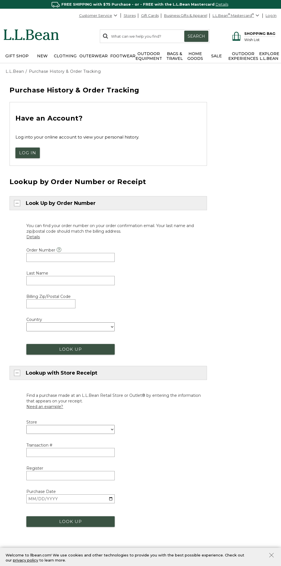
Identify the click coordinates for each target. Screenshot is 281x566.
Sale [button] (216, 55)
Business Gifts (158, 537)
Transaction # (39, 362)
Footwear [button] (122, 55)
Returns (83, 496)
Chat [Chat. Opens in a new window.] (15, 478)
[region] (140, 4)
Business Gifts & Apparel (185, 15)
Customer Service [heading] (26, 443)
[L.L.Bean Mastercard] (236, 16)
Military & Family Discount (99, 538)
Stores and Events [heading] (165, 476)
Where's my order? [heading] (166, 443)
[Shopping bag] (252, 33)
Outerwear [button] (93, 55)
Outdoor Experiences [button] (243, 56)
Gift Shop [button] (17, 55)
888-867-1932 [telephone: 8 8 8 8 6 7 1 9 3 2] (54, 403)
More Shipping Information (100, 463)
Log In (271, 15)
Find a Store (157, 485)
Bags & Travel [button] (174, 56)
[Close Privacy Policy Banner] (271, 556)
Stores (130, 15)
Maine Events (158, 495)
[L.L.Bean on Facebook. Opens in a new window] (218, 514)
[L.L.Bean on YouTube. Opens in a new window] (243, 514)
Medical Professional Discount (103, 519)
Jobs (220, 495)
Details (222, 4)
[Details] (33, 234)
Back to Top (18, 429)
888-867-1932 (27, 468)
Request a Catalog (233, 504)
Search (196, 36)
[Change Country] (256, 431)
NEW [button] (42, 55)
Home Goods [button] (195, 56)
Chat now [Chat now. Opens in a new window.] (19, 398)
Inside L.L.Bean (229, 475)
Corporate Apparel (163, 547)
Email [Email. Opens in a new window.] (16, 488)
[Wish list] (259, 39)
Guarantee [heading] (87, 476)
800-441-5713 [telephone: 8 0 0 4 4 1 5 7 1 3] (184, 398)
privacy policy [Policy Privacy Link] (25, 560)
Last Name (37, 270)
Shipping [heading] (85, 443)
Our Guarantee (89, 486)
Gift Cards (150, 15)
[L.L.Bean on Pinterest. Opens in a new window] (226, 514)
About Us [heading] (226, 446)
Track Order (165, 455)
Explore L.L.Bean (231, 456)
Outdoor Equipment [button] (148, 56)
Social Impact (228, 465)
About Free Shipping (95, 453)
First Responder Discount (99, 529)
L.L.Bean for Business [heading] (169, 527)
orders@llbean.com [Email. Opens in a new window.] (78, 398)
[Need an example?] (44, 324)
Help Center (22, 499)
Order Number (40, 247)
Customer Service (98, 15)
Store (31, 339)
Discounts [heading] (87, 509)
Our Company (229, 485)
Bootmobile (157, 505)
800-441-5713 (23, 453)
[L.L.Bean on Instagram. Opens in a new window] (234, 514)
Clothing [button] (65, 55)
